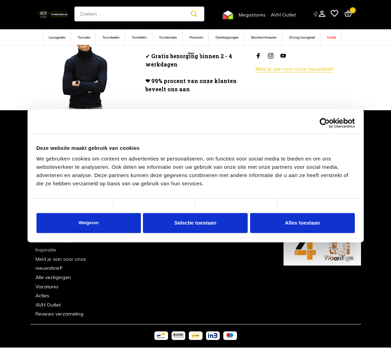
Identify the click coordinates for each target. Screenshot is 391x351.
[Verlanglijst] (334, 14)
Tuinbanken (168, 37)
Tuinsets (84, 37)
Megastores (252, 15)
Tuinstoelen (111, 37)
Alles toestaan (302, 223)
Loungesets (57, 37)
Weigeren (89, 222)
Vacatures (47, 286)
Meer (191, 53)
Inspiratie (45, 250)
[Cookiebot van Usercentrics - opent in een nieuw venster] (325, 123)
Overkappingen (227, 37)
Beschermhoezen (264, 37)
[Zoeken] (139, 14)
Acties (42, 295)
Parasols (196, 37)
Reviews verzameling (59, 314)
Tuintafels (139, 37)
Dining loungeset (302, 37)
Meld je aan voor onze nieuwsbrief (294, 69)
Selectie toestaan (195, 223)
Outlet (331, 37)
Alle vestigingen (53, 277)
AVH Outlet (283, 15)
